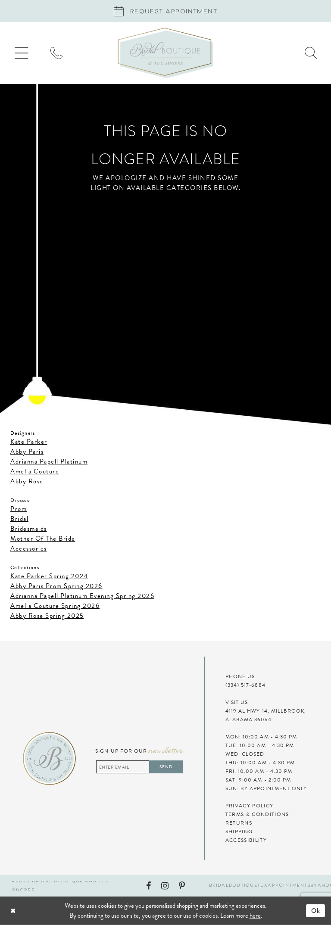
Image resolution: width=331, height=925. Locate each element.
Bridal (19, 518)
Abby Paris (27, 451)
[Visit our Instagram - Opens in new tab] (165, 886)
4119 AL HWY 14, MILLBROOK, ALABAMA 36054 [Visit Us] (265, 715)
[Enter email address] (139, 766)
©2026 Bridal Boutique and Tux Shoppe (60, 886)
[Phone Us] (56, 53)
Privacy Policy (249, 806)
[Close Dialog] (37, 911)
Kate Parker (28, 441)
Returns (238, 823)
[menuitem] (21, 53)
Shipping (239, 831)
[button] (21, 53)
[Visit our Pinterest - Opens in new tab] (182, 886)
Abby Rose (27, 481)
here (255, 915)
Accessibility (246, 840)
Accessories (28, 548)
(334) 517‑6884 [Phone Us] (245, 685)
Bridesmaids (28, 528)
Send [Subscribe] (165, 766)
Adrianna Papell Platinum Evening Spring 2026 (82, 596)
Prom (18, 509)
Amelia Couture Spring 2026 (55, 605)
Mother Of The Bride (42, 538)
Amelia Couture (34, 471)
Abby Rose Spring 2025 (47, 615)
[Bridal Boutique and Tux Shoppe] (165, 53)
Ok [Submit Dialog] (316, 911)
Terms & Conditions (257, 814)
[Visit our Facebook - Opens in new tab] (148, 886)
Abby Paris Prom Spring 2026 (56, 586)
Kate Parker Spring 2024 (49, 576)
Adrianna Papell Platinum (48, 461)
